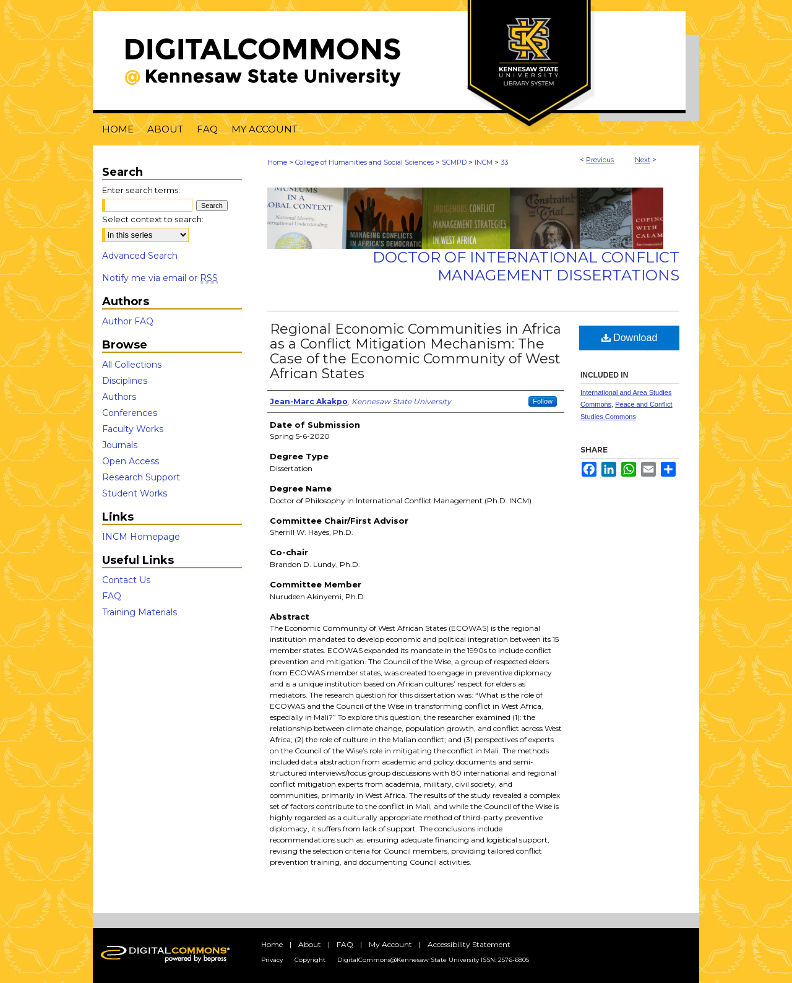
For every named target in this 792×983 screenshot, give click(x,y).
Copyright (310, 960)
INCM (484, 162)
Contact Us (126, 580)
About (309, 944)
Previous (600, 159)
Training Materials (139, 612)
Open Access (130, 461)
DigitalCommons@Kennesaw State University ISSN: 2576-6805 (433, 960)
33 (504, 162)
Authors (119, 396)
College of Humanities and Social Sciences (364, 162)
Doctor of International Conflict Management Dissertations (525, 266)
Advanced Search (140, 255)
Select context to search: (153, 219)
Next (642, 159)
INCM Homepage (141, 536)
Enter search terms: (141, 190)
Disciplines (124, 380)
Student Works (134, 493)
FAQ (111, 596)
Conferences (129, 412)
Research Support (141, 477)
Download (629, 337)
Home (277, 162)
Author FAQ (127, 321)
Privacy (272, 960)
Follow (543, 401)
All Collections (131, 364)
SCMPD (454, 162)
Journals (119, 445)
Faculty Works (132, 429)
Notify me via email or (160, 278)
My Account (390, 944)
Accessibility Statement (469, 944)
